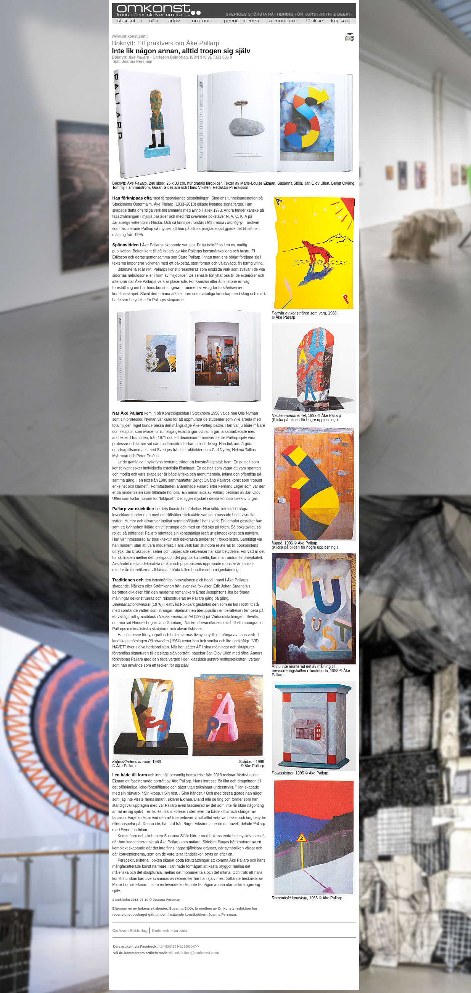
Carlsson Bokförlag (130, 931)
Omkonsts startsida (169, 931)
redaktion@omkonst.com (196, 953)
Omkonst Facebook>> (179, 946)
